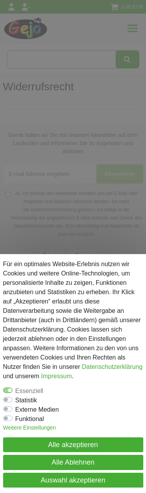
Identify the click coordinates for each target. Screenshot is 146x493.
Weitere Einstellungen (29, 428)
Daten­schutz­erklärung (112, 366)
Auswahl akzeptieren (72, 480)
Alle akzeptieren (73, 445)
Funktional (29, 419)
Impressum (56, 376)
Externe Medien (37, 409)
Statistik (26, 400)
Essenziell (29, 391)
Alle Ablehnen (72, 462)
